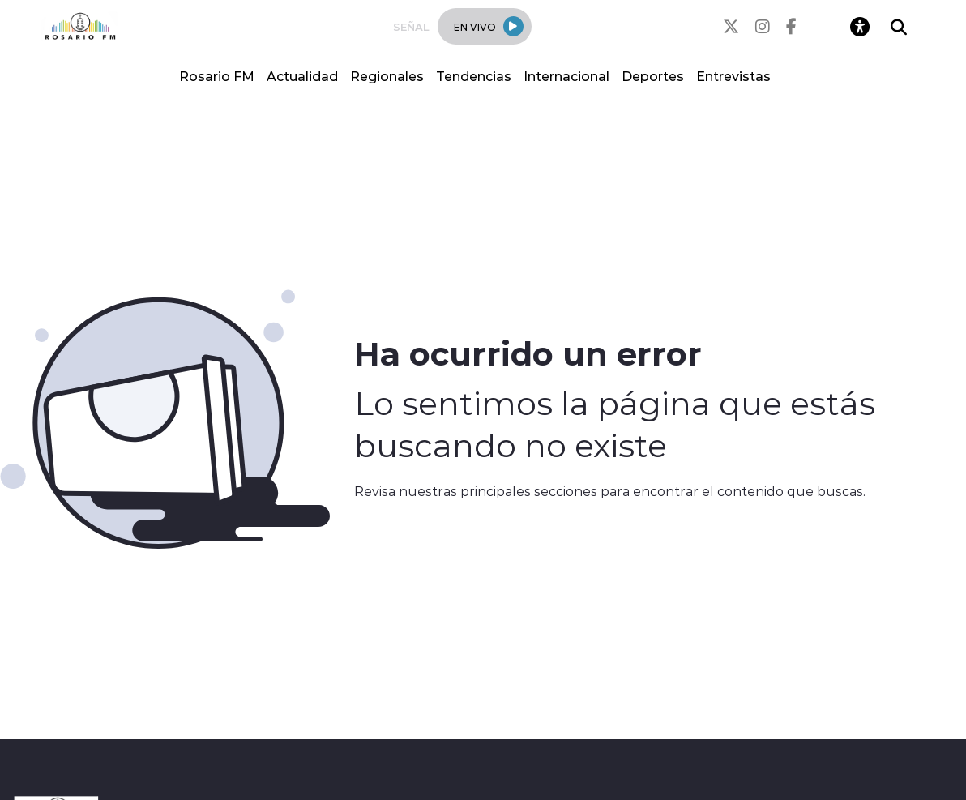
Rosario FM (216, 75)
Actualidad (302, 75)
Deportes (653, 75)
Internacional (566, 75)
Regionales (387, 75)
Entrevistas (733, 75)
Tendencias (473, 75)
